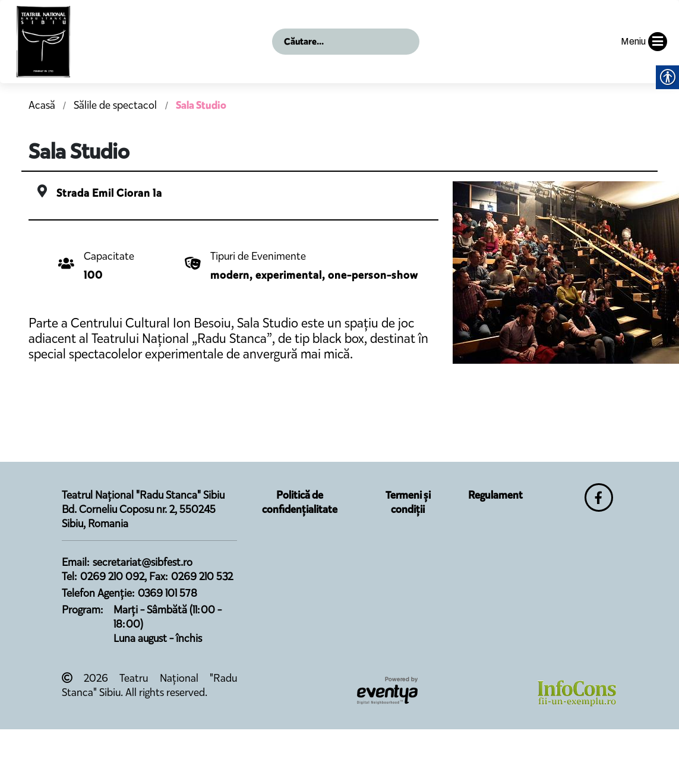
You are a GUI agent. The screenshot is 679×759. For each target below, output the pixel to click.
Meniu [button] (644, 41)
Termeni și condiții (408, 502)
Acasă (42, 105)
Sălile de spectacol (116, 105)
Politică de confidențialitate (299, 502)
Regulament (495, 495)
